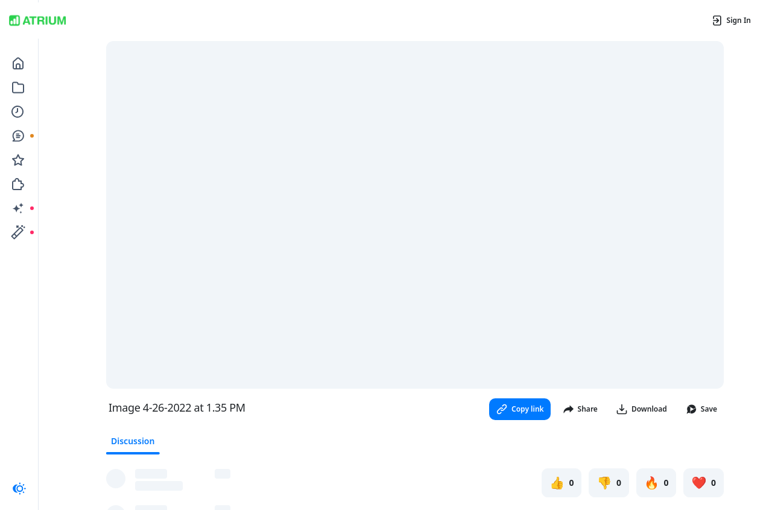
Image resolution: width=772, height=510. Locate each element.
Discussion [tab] (132, 441)
